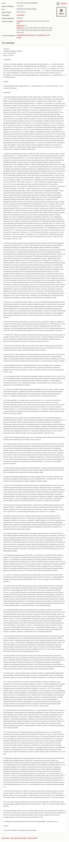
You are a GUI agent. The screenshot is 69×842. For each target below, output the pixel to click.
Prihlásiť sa (64, 3)
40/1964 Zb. (20, 21)
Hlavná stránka (5, 838)
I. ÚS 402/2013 (40, 35)
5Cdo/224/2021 (30, 35)
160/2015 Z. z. (21, 28)
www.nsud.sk (20, 15)
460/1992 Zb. (20, 25)
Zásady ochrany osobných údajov (18, 838)
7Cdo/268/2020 (21, 35)
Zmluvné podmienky (32, 838)
